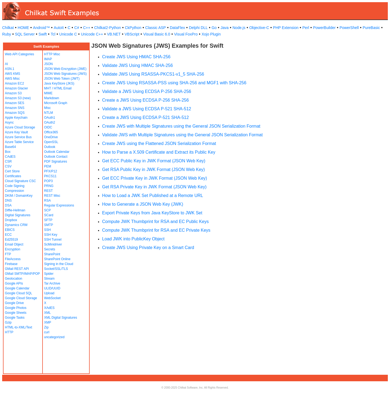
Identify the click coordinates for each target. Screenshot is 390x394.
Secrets (49, 249)
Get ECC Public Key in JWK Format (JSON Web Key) (153, 161)
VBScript (132, 34)
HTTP (9, 332)
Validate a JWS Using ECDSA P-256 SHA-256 (146, 91)
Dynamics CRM (16, 225)
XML (47, 313)
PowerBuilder (324, 27)
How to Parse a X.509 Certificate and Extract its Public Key (158, 152)
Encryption (12, 249)
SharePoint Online (57, 259)
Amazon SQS (15, 113)
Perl (306, 27)
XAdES (49, 308)
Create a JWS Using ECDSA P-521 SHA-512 (145, 117)
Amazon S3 (13, 93)
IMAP (48, 59)
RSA (47, 200)
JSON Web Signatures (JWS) (65, 74)
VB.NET (114, 34)
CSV (8, 166)
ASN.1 (9, 69)
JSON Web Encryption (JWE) (65, 69)
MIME (48, 93)
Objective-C (259, 27)
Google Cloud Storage (21, 298)
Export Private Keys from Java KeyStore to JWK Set (152, 213)
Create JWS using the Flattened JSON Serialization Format (159, 143)
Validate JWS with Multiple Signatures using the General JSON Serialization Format (182, 135)
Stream (49, 278)
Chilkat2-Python (107, 27)
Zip (46, 327)
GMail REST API (17, 269)
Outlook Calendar (56, 152)
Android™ (41, 27)
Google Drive (14, 303)
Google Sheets (15, 313)
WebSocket (52, 298)
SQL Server (25, 34)
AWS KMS (12, 74)
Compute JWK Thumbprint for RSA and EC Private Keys (156, 230)
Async (9, 122)
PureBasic (371, 27)
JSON (48, 64)
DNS (8, 200)
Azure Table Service (19, 142)
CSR (8, 161)
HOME (23, 27)
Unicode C (68, 34)
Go (214, 27)
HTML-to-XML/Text (18, 327)
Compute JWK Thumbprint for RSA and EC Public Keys (155, 221)
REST (48, 191)
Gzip (8, 322)
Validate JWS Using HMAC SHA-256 (137, 65)
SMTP (48, 225)
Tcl (53, 34)
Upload (49, 293)
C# (76, 27)
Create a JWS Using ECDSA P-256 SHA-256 (145, 100)
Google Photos (15, 308)
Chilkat (8, 27)
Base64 (10, 147)
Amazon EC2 (14, 83)
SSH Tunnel (52, 239)
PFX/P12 (50, 171)
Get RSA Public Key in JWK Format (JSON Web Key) (153, 169)
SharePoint (52, 254)
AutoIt (59, 27)
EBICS (10, 230)
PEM (47, 166)
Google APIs (14, 283)
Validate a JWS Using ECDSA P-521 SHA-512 (146, 108)
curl (46, 332)
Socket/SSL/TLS (56, 269)
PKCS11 (50, 176)
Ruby (6, 34)
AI (6, 64)
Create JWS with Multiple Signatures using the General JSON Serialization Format (181, 126)
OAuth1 (49, 118)
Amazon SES (14, 103)
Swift (42, 34)
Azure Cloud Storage (20, 127)
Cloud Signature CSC (20, 181)
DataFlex (177, 27)
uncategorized (54, 337)
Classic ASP (155, 27)
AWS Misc (12, 78)
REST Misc (52, 196)
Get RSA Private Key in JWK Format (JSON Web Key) (154, 187)
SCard (48, 215)
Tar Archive (52, 283)
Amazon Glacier (16, 88)
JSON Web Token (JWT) (62, 78)
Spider (49, 274)
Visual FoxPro (186, 34)
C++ (86, 27)
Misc (47, 108)
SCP (47, 210)
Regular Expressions (59, 205)
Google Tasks (15, 317)
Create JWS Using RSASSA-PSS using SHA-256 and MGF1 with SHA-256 (174, 82)
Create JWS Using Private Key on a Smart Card (148, 247)
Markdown (51, 98)
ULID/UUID (52, 288)
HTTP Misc (52, 54)
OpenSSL (51, 142)
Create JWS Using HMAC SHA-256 (136, 56)
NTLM (48, 113)
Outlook (49, 147)
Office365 (51, 132)
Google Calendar (17, 288)
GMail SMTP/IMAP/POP (22, 274)
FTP (8, 254)
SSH (47, 230)
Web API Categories (19, 54)
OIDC (48, 127)
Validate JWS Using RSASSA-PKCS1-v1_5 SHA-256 (153, 74)
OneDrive (51, 137)
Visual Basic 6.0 (156, 34)
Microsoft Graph (55, 103)
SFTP (48, 220)
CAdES (10, 157)
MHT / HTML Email (58, 88)
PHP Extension (285, 27)
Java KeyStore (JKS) (59, 83)
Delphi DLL (198, 27)
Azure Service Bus (18, 137)
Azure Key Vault (16, 132)
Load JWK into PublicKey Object (133, 239)
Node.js (239, 27)
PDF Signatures (55, 161)
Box (8, 152)
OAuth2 (49, 122)
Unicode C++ (92, 34)
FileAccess (13, 259)
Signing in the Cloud (58, 264)
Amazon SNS (14, 108)
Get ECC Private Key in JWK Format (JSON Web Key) (154, 178)
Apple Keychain (16, 118)
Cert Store (12, 171)
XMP (47, 322)
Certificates (13, 176)
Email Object (14, 244)
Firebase (11, 264)
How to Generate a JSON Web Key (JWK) (142, 204)
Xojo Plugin (211, 34)
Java (224, 27)
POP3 (48, 181)
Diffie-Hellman (15, 210)
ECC (8, 235)
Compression (14, 191)
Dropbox (11, 220)
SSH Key (50, 235)
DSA (8, 205)
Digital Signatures (17, 215)
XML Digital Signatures (60, 317)
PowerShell (349, 27)
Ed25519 (11, 239)
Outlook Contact (55, 157)
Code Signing (14, 186)
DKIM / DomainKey (18, 196)
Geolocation (13, 278)
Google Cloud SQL (18, 293)
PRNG (49, 186)
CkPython (133, 27)
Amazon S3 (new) (18, 98)
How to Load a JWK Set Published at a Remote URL (152, 195)
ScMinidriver (53, 244)
